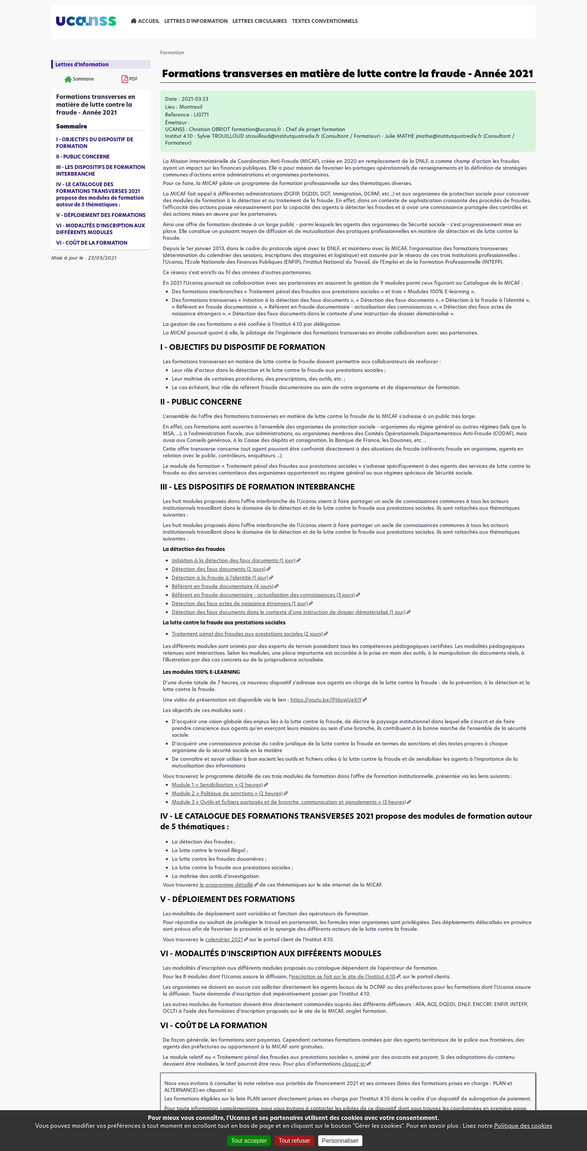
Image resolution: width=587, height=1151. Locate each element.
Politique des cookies (523, 1126)
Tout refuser (294, 1141)
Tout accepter (249, 1141)
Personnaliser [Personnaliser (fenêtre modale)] (340, 1141)
